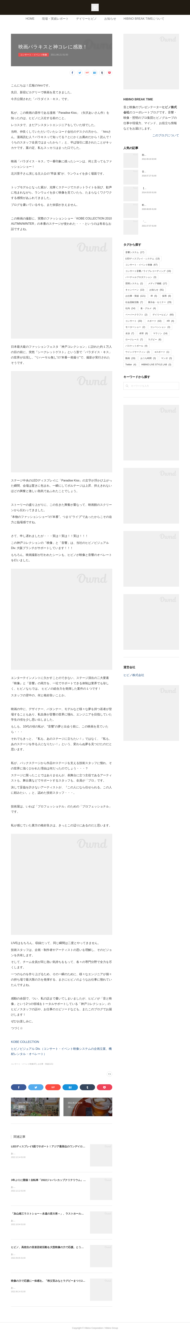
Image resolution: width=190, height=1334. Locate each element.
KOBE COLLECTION (25, 1041)
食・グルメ (148, 308)
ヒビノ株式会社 (133, 675)
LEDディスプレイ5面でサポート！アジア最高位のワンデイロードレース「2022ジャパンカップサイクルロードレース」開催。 (84, 1146)
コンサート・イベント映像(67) (24, 1064)
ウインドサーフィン (137, 352)
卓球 (143, 333)
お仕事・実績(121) (45, 1064)
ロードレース (134, 339)
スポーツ (154, 321)
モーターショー (135, 327)
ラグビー (154, 339)
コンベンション (160, 327)
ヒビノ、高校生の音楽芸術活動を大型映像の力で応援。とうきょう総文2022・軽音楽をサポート (67, 1247)
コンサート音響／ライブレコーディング (148, 271)
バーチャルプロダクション (140, 277)
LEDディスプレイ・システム (142, 258)
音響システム (134, 252)
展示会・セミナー (159, 302)
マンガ (166, 358)
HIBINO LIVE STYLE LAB (156, 364)
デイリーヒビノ (86, 18)
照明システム (134, 283)
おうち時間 (148, 358)
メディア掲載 (157, 283)
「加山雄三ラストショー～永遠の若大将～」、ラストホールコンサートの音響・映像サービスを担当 (69, 1213)
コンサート (133, 321)
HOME (30, 18)
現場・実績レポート (55, 18)
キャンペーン (134, 290)
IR (154, 296)
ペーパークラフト (136, 314)
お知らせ (110, 18)
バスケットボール (136, 346)
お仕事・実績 (135, 296)
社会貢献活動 (134, 302)
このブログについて (165, 135)
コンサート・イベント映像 (33, 54)
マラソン (160, 333)
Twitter (130, 364)
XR (170, 321)
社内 (130, 308)
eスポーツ (162, 352)
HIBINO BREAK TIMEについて (144, 18)
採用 (166, 296)
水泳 (129, 333)
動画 (130, 358)
